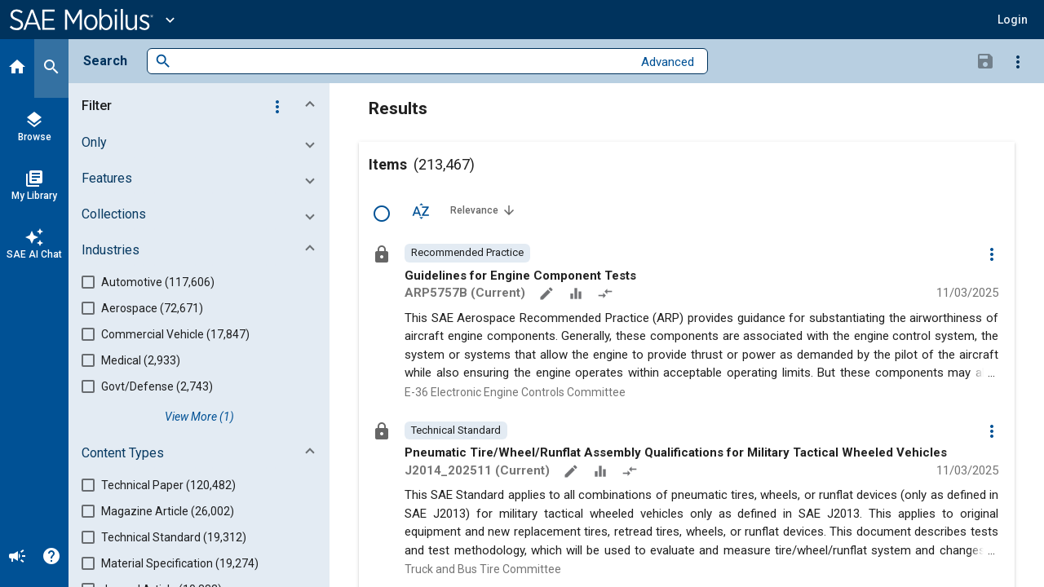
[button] (1012, 19)
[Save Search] (985, 60)
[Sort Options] (421, 210)
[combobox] (401, 61)
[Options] (1018, 61)
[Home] (17, 68)
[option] (467, 253)
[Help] (51, 557)
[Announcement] (17, 557)
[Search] (51, 68)
